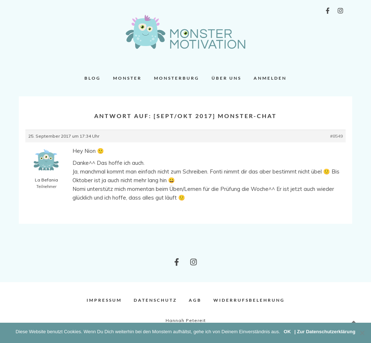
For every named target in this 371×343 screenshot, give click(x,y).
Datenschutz (155, 300)
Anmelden (270, 78)
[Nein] (362, 332)
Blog (92, 78)
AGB (195, 300)
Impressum (104, 300)
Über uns (226, 78)
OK (287, 331)
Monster (127, 78)
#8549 (336, 136)
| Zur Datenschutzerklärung (325, 331)
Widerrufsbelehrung (249, 300)
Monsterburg (176, 78)
